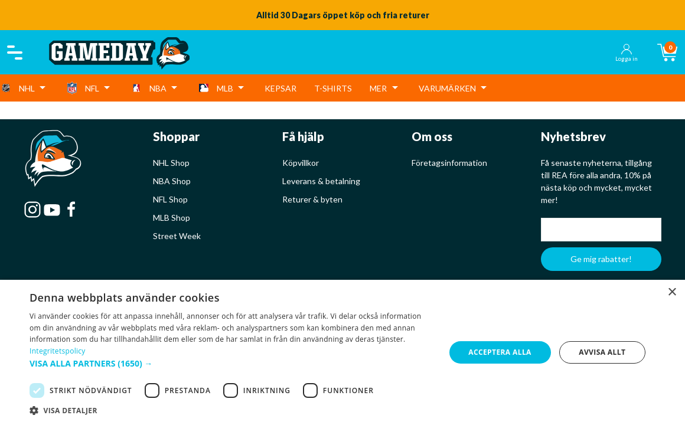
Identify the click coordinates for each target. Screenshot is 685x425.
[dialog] (342, 352)
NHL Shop (171, 163)
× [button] (671, 292)
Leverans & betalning (321, 181)
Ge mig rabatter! (601, 259)
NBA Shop (172, 181)
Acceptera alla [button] (499, 352)
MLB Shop (171, 217)
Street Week (177, 236)
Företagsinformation (449, 163)
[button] (231, 363)
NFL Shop (170, 199)
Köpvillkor (300, 163)
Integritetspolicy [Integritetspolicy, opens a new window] (58, 351)
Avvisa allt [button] (602, 352)
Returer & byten (312, 199)
